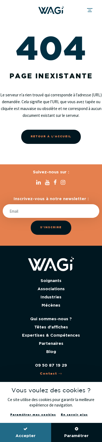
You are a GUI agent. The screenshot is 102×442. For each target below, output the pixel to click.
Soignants (51, 281)
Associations (51, 289)
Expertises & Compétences (51, 335)
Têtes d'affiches (51, 327)
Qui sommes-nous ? (51, 319)
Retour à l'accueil (51, 136)
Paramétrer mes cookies (33, 415)
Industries (51, 297)
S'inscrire (51, 227)
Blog (51, 352)
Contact (51, 373)
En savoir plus (74, 415)
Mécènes (51, 305)
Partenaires (51, 344)
